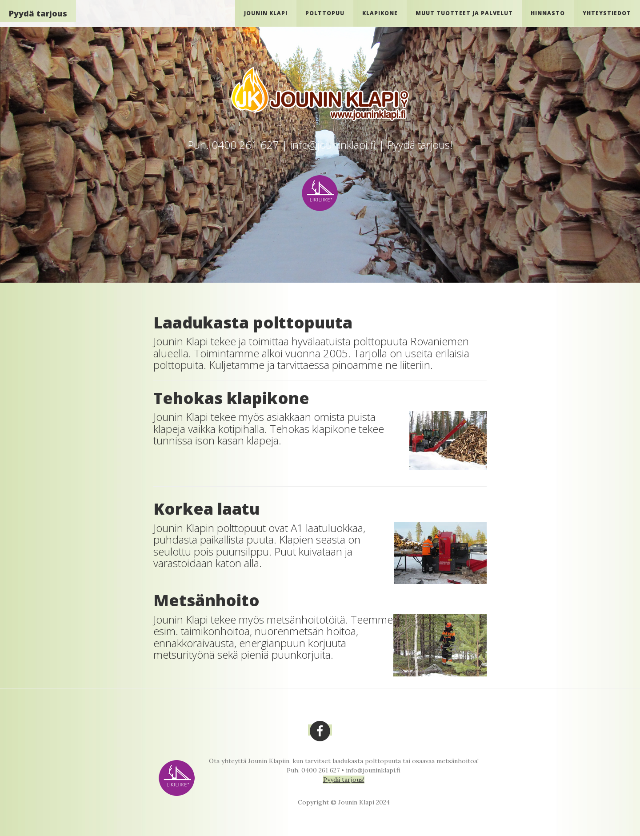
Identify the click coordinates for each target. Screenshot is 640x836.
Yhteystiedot (607, 13)
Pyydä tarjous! (343, 780)
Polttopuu (324, 13)
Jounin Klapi (266, 13)
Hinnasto (548, 13)
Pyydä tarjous (38, 13)
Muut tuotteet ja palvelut (464, 13)
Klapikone (380, 13)
